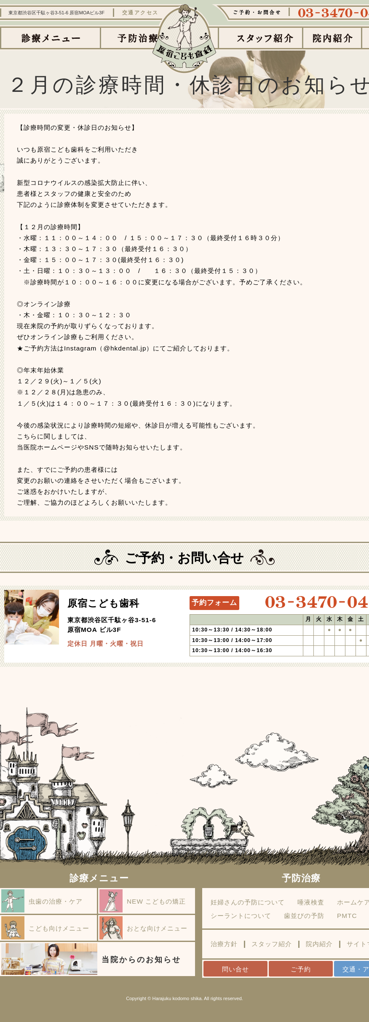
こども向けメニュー (45, 927)
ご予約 (301, 969)
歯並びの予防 (304, 915)
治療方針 (224, 944)
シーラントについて (241, 915)
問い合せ (235, 969)
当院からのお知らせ (91, 959)
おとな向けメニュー (143, 927)
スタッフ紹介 (271, 944)
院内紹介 (319, 944)
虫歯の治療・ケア (42, 900)
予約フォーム (214, 603)
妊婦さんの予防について (248, 902)
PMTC (347, 915)
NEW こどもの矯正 (142, 900)
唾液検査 (310, 902)
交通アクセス (140, 13)
